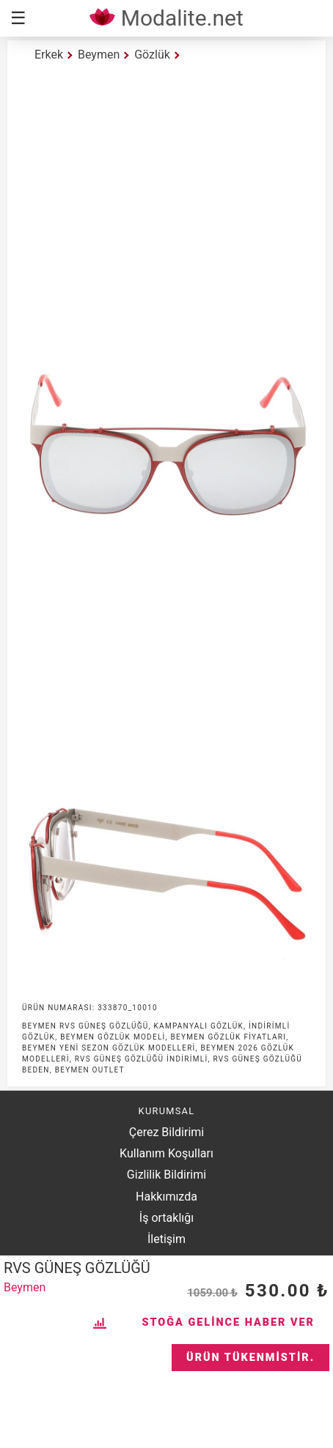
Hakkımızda (166, 1196)
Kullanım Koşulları (166, 1153)
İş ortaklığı (166, 1218)
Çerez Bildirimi (166, 1132)
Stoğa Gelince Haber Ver (228, 1322)
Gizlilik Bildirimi (166, 1175)
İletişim (166, 1239)
